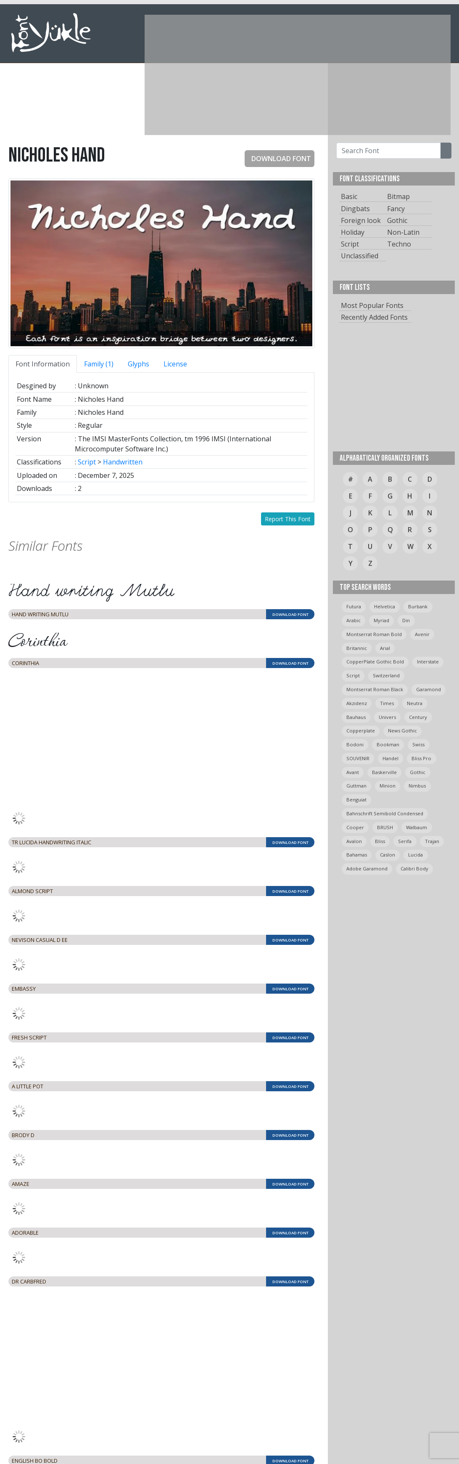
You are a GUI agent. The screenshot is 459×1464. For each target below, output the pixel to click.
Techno (399, 244)
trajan (432, 841)
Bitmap (398, 196)
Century (418, 717)
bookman (388, 744)
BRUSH (385, 827)
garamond (428, 689)
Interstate (428, 661)
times (387, 703)
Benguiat (356, 799)
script (353, 675)
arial (385, 648)
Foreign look (361, 220)
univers (387, 717)
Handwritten (122, 462)
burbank (417, 606)
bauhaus (356, 717)
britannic (356, 648)
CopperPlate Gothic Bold (375, 661)
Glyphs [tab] (138, 364)
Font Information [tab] (43, 364)
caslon (387, 854)
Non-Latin (403, 232)
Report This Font (288, 519)
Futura (353, 606)
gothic (417, 772)
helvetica (384, 606)
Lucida (415, 854)
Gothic (397, 220)
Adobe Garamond (367, 868)
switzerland (386, 675)
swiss (418, 744)
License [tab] (175, 364)
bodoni (355, 744)
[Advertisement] (287, 74)
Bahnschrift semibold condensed (384, 813)
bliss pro (421, 758)
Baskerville (384, 772)
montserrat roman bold (374, 634)
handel (390, 758)
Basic (349, 196)
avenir (422, 634)
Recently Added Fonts (374, 317)
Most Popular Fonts (372, 305)
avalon (354, 841)
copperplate (360, 730)
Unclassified (359, 255)
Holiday (352, 232)
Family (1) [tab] (98, 364)
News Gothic (402, 730)
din (406, 620)
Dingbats (355, 208)
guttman (356, 785)
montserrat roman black (374, 689)
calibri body (414, 868)
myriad (381, 620)
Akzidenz (356, 703)
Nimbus (417, 785)
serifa (405, 841)
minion (388, 785)
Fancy (396, 208)
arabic (353, 620)
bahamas (356, 854)
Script (87, 462)
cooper (355, 827)
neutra (414, 703)
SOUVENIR (357, 758)
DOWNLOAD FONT (278, 158)
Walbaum (416, 827)
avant (352, 772)
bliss (380, 841)
